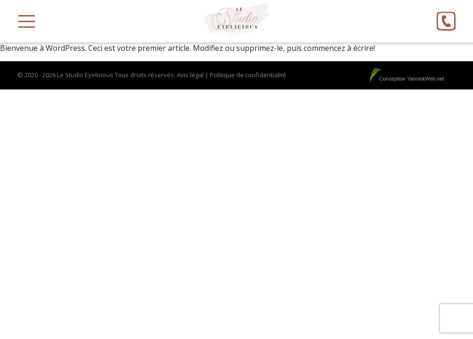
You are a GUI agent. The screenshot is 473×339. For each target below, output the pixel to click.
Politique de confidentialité (248, 75)
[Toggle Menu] (26, 21)
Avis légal (190, 75)
